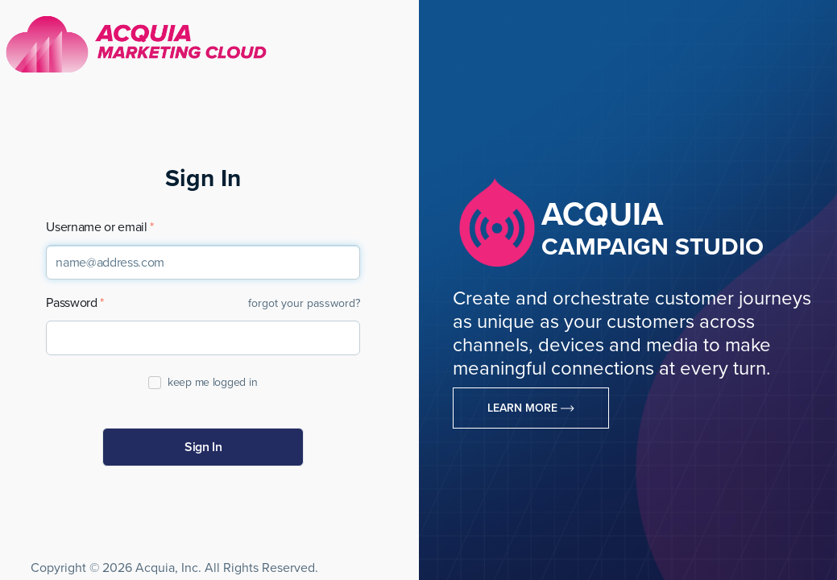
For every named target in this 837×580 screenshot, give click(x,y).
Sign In (203, 447)
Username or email (96, 227)
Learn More (530, 408)
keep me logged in (211, 382)
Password (71, 303)
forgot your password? (304, 303)
